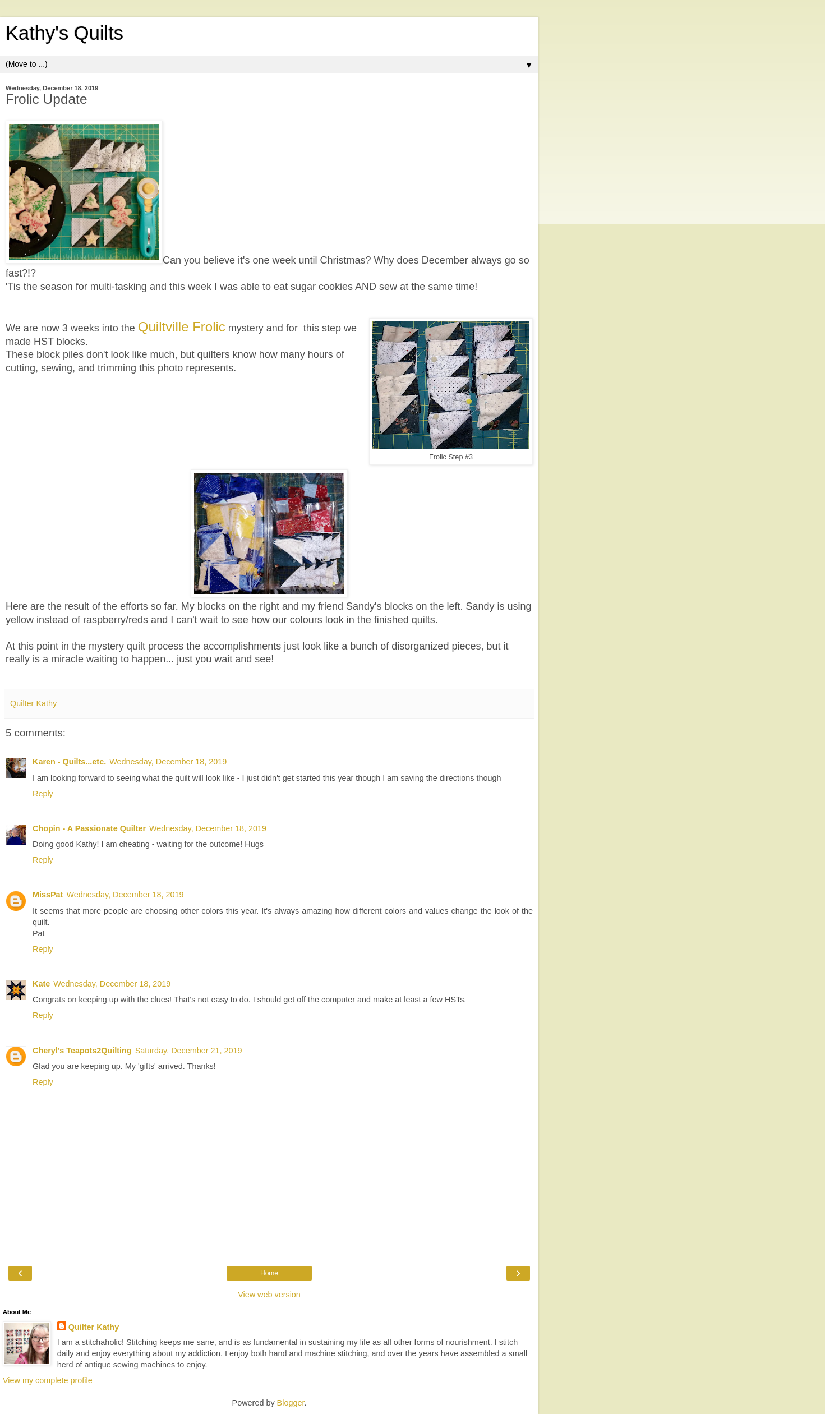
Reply (43, 793)
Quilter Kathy (93, 1327)
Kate (41, 983)
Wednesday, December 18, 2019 (168, 761)
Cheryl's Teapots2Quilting (82, 1050)
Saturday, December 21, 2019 (188, 1050)
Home (269, 1273)
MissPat (48, 894)
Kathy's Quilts (64, 33)
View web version (269, 1294)
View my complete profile (48, 1380)
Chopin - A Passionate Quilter (89, 828)
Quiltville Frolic (181, 326)
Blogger (291, 1402)
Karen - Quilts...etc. (69, 761)
